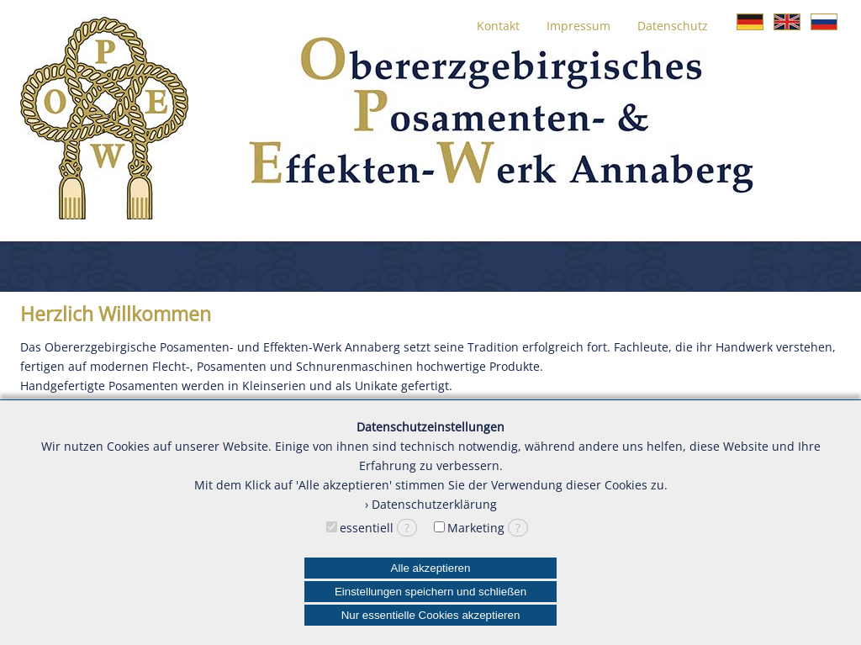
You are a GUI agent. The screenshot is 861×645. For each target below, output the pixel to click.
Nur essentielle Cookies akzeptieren (430, 615)
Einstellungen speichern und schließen (430, 591)
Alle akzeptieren (431, 568)
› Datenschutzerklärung (431, 504)
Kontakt (498, 26)
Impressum (578, 26)
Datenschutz (672, 26)
